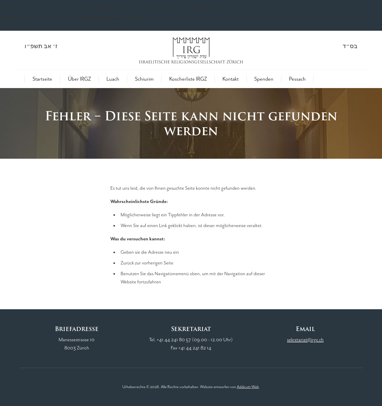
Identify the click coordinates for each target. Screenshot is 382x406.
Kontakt (230, 79)
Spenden (263, 79)
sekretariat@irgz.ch (305, 340)
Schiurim (144, 79)
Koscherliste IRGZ (188, 79)
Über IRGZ (79, 79)
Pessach (297, 79)
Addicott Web (248, 386)
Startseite (42, 79)
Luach (113, 79)
